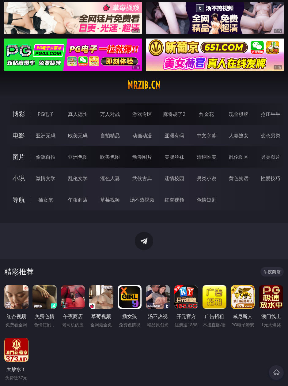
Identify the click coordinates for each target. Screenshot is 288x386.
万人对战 (110, 114)
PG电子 (46, 114)
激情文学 (45, 178)
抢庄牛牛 (270, 114)
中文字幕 (206, 135)
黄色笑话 (238, 178)
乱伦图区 (238, 157)
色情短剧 (206, 199)
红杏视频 (174, 199)
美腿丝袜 (174, 157)
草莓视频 (110, 199)
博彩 (19, 114)
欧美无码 (78, 135)
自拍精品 (110, 135)
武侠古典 (142, 178)
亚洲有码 (174, 135)
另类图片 (270, 157)
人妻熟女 (238, 135)
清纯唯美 (206, 157)
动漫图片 (142, 157)
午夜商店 (78, 199)
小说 (19, 178)
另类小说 (206, 178)
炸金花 (206, 114)
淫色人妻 (110, 178)
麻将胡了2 (174, 114)
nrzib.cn (144, 85)
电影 (19, 135)
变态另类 (270, 135)
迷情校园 (174, 178)
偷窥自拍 (45, 157)
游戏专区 (142, 114)
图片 (19, 157)
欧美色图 (110, 157)
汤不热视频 (142, 199)
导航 (19, 199)
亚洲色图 (78, 157)
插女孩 (45, 199)
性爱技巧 (270, 178)
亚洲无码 (45, 135)
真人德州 (78, 114)
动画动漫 (142, 135)
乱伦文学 (78, 178)
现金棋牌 (238, 114)
